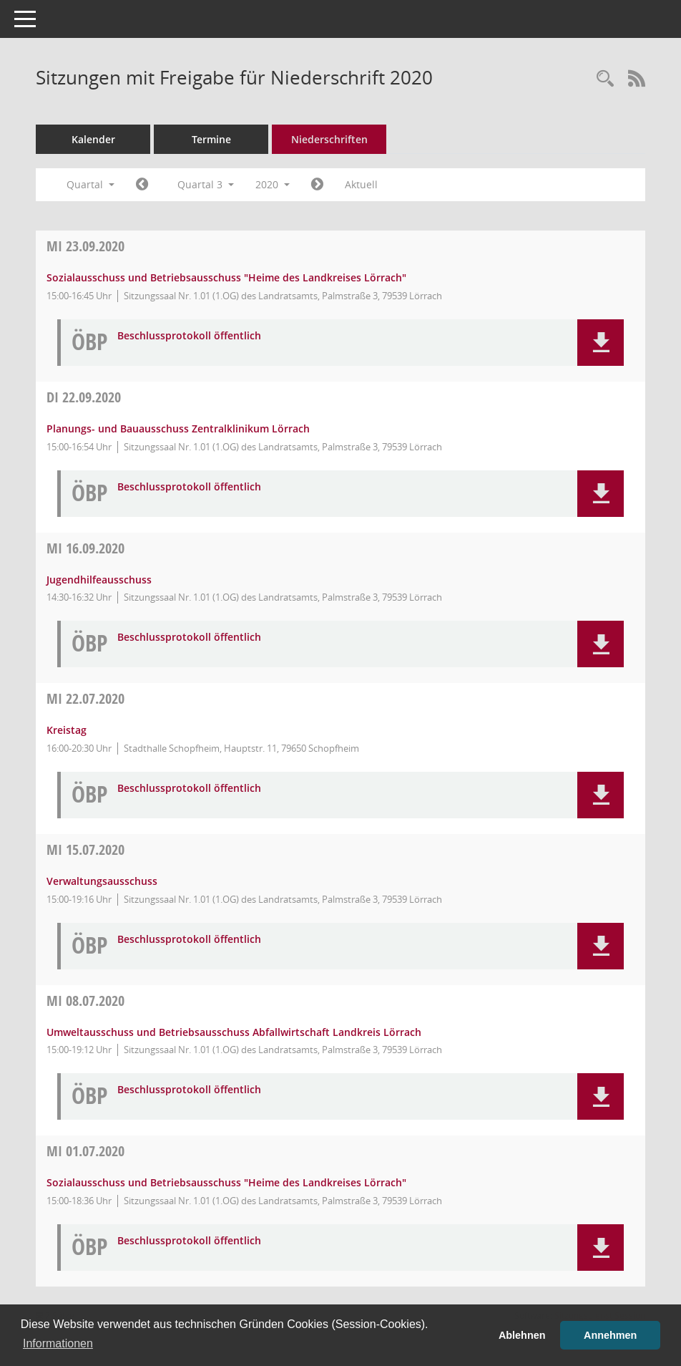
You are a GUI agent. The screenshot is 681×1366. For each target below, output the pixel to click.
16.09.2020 (85, 548)
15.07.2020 (85, 849)
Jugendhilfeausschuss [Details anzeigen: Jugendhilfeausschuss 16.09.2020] (99, 579)
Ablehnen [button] (522, 1335)
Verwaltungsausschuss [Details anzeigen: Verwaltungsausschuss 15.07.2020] (101, 881)
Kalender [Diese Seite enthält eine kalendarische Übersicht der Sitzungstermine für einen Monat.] (93, 139)
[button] (600, 342)
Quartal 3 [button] (205, 184)
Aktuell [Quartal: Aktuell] (361, 184)
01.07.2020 (85, 1151)
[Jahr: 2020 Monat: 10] (317, 185)
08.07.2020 (85, 1000)
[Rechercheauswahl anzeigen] (605, 79)
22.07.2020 (85, 698)
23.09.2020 (85, 246)
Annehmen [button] (610, 1335)
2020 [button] (272, 184)
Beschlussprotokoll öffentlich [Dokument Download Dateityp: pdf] (189, 336)
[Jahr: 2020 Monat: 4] (142, 185)
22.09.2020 (83, 397)
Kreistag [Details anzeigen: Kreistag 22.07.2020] (66, 730)
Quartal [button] (90, 184)
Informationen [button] (58, 1343)
